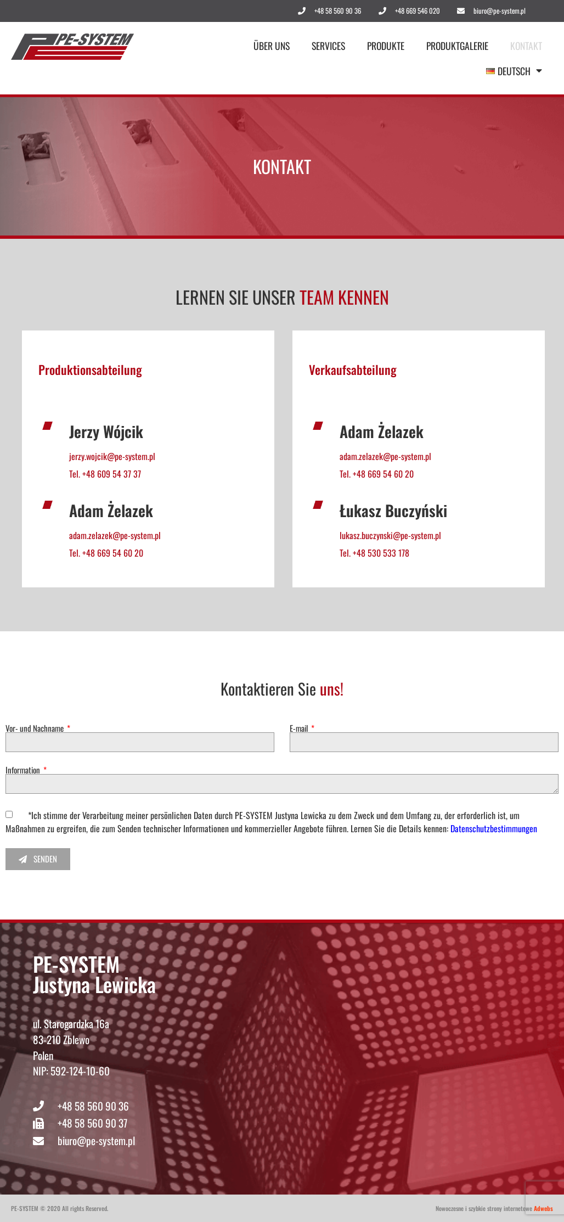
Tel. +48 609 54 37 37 (105, 473)
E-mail (299, 728)
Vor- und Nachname (35, 728)
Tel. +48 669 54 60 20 (106, 552)
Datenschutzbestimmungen (493, 828)
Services (328, 45)
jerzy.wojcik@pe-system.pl (112, 456)
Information (23, 770)
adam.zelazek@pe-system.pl (115, 535)
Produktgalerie (457, 45)
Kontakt (526, 45)
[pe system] (371, 1052)
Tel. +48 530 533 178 (374, 552)
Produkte (385, 45)
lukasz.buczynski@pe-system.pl (390, 535)
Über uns (271, 45)
